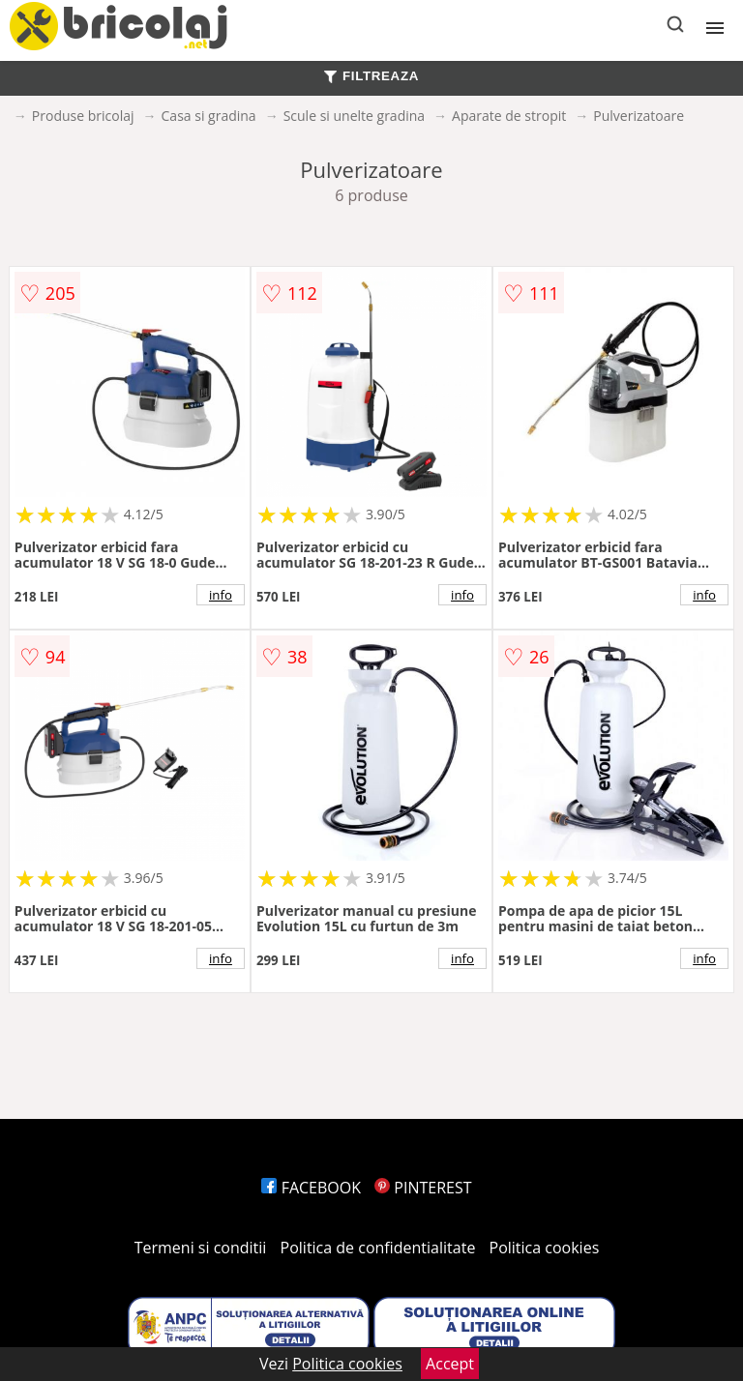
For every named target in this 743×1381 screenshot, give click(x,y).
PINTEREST (422, 1187)
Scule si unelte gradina (354, 115)
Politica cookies (545, 1247)
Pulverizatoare (638, 115)
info (220, 594)
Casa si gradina (209, 115)
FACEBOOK (311, 1187)
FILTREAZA (371, 76)
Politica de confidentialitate (378, 1247)
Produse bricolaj (83, 115)
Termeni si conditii (200, 1247)
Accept (450, 1363)
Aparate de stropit (509, 115)
